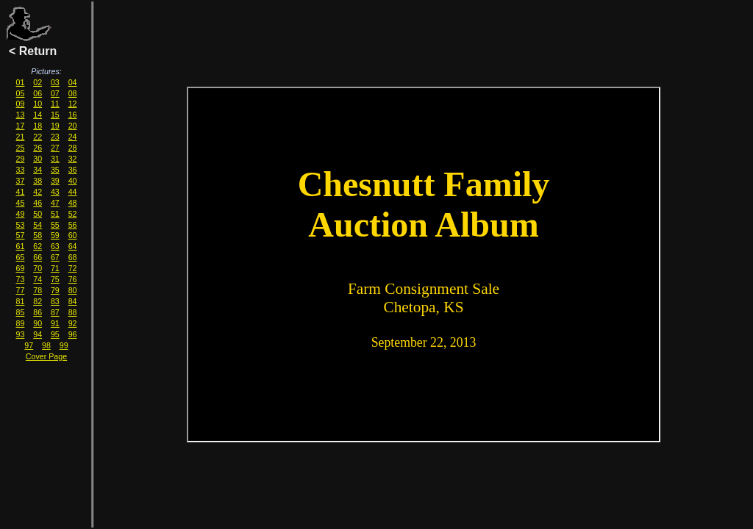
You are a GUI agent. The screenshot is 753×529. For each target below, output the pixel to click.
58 (37, 235)
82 (37, 301)
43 (55, 191)
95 (55, 334)
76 (72, 279)
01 (20, 82)
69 (20, 268)
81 (20, 301)
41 (20, 191)
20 (72, 125)
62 (37, 246)
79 (55, 290)
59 (55, 235)
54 (37, 224)
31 (55, 158)
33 (20, 169)
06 (37, 93)
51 (55, 213)
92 (72, 323)
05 (20, 93)
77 (20, 290)
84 (72, 301)
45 (20, 202)
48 (72, 202)
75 (55, 279)
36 (72, 169)
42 (37, 191)
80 (72, 290)
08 (72, 93)
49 (20, 213)
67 (55, 257)
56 (72, 224)
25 (20, 147)
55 (55, 224)
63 (55, 246)
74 (37, 279)
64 (72, 246)
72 (72, 268)
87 (55, 312)
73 (20, 279)
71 (55, 268)
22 (37, 136)
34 (37, 169)
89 (20, 323)
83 (55, 301)
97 (28, 345)
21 (20, 136)
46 (37, 202)
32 (72, 158)
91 (55, 323)
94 (37, 334)
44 (72, 191)
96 (72, 334)
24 (72, 136)
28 (72, 147)
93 (20, 334)
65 (20, 257)
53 (20, 224)
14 (37, 114)
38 (37, 180)
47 (55, 202)
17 (20, 125)
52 (72, 213)
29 (20, 158)
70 (37, 268)
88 (72, 312)
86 (37, 312)
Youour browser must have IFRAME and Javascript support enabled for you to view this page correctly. (423, 264)
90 (37, 323)
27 (55, 147)
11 (55, 103)
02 (37, 82)
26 (37, 147)
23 (55, 136)
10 (37, 103)
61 (20, 246)
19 (55, 125)
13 (20, 114)
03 (55, 82)
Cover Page (46, 356)
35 (55, 169)
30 (37, 158)
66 (37, 257)
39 (55, 180)
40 (72, 180)
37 (20, 180)
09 (20, 103)
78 (37, 290)
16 (72, 114)
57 (20, 235)
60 (72, 235)
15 (55, 114)
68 (72, 257)
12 (72, 103)
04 (72, 82)
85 (20, 312)
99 (64, 345)
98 (46, 345)
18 (37, 125)
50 (37, 213)
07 (55, 93)
